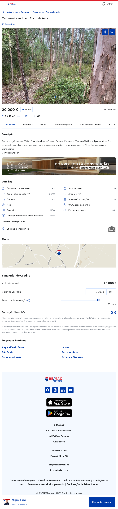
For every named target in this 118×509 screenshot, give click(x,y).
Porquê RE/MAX (59, 455)
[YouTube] (71, 390)
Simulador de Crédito (90, 124)
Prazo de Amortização (14, 300)
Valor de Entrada (11, 291)
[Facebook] (47, 390)
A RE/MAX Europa (59, 436)
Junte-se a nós (59, 450)
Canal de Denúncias (49, 480)
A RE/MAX (59, 425)
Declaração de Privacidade (82, 484)
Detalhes (28, 124)
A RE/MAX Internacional (59, 430)
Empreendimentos (59, 464)
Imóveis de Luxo (59, 470)
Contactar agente (63, 124)
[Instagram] (55, 390)
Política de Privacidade (77, 480)
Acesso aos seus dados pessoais (45, 484)
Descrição (10, 124)
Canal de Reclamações (22, 480)
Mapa (43, 124)
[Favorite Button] (112, 32)
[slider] (98, 300)
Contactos (59, 441)
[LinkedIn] (63, 390)
